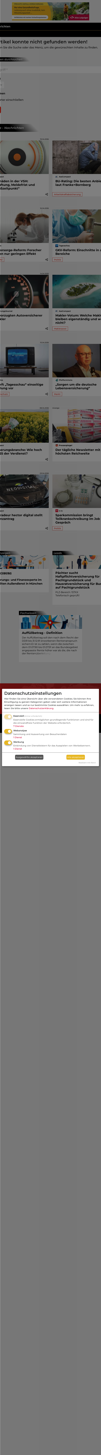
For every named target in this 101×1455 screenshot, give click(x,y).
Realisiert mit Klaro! (87, 763)
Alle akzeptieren (75, 757)
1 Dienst (17, 737)
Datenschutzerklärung (41, 708)
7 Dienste (18, 726)
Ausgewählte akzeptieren (29, 757)
